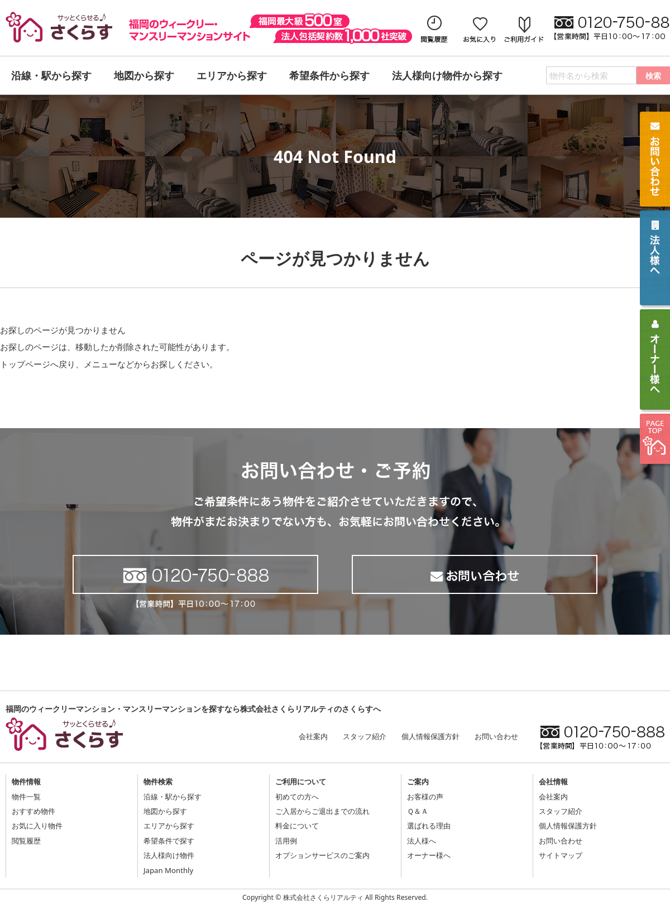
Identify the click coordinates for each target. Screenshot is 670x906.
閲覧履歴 (26, 841)
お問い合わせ (496, 736)
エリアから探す (168, 826)
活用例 (286, 841)
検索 (653, 75)
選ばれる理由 (429, 826)
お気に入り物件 (37, 826)
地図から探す (165, 811)
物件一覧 (26, 797)
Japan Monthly (168, 870)
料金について (297, 826)
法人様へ (421, 841)
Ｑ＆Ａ (417, 811)
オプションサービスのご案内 (322, 855)
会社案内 (313, 736)
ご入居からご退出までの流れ (322, 811)
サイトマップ (560, 855)
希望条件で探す (168, 841)
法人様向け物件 (168, 855)
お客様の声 (425, 797)
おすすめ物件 (33, 811)
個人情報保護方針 (430, 736)
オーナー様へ (429, 855)
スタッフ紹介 (364, 736)
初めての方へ (297, 797)
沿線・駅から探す (172, 797)
